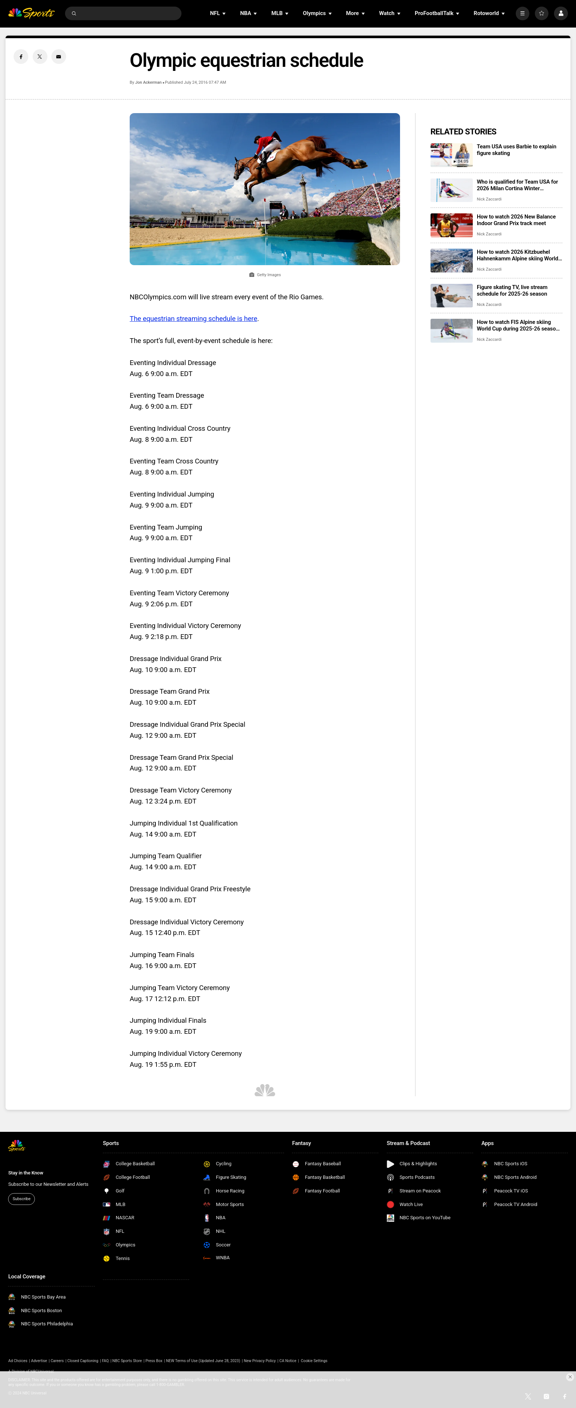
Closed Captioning (82, 1360)
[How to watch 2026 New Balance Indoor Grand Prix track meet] (452, 225)
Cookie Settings (314, 1360)
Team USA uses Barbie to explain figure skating (516, 149)
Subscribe (21, 1198)
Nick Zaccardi (489, 199)
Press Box (153, 1360)
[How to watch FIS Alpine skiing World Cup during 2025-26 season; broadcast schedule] (452, 331)
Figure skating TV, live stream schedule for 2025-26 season (512, 290)
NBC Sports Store (127, 1360)
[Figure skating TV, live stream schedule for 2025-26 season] (452, 296)
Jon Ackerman (148, 82)
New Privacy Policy (260, 1360)
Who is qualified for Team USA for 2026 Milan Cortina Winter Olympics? (517, 185)
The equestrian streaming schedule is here (193, 319)
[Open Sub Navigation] (224, 13)
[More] (522, 13)
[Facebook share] (21, 56)
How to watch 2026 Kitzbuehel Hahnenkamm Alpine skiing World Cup (517, 255)
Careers (57, 1360)
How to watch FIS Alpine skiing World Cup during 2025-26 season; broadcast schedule (518, 325)
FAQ (105, 1360)
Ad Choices (17, 1360)
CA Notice (287, 1360)
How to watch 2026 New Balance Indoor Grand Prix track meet (516, 220)
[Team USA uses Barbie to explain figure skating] (452, 155)
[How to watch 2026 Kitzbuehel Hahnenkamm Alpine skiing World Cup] (452, 260)
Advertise (39, 1360)
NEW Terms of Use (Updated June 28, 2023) (203, 1360)
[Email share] (58, 56)
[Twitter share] (40, 56)
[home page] (31, 13)
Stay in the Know (25, 1173)
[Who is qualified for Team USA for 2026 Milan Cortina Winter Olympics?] (452, 190)
